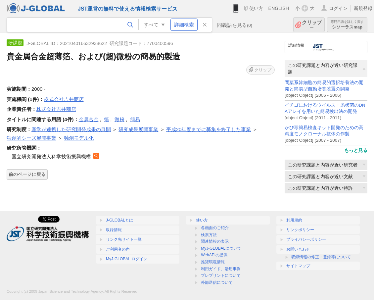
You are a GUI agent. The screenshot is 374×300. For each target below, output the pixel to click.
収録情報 (114, 229)
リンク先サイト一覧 (124, 239)
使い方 (256, 8)
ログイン (338, 8)
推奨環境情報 (213, 262)
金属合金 (89, 119)
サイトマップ (298, 266)
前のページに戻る (27, 174)
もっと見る (355, 150)
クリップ (312, 25)
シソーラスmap (347, 24)
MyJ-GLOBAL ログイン (126, 259)
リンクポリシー (300, 229)
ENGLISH (278, 8)
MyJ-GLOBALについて (221, 248)
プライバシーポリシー (306, 239)
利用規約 (294, 220)
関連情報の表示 (215, 241)
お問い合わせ (298, 249)
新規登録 (363, 8)
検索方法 (209, 234)
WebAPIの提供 (214, 255)
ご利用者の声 (118, 249)
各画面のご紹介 (215, 227)
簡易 (135, 119)
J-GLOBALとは (119, 220)
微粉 (119, 119)
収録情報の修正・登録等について (321, 257)
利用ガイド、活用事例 (221, 269)
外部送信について (217, 282)
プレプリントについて (221, 275)
